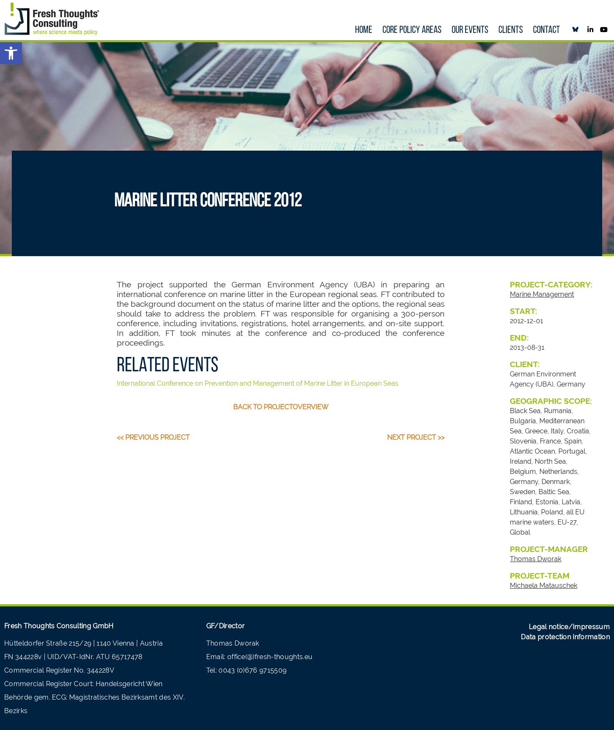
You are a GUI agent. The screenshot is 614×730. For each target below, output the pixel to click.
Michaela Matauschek (543, 585)
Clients (510, 30)
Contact (546, 30)
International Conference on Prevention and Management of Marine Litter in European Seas (258, 383)
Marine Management (542, 294)
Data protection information (565, 637)
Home (363, 30)
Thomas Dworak (535, 559)
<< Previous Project (153, 437)
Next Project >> (415, 437)
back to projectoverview (281, 407)
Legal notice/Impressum (569, 627)
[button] (11, 53)
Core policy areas (412, 30)
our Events (470, 30)
